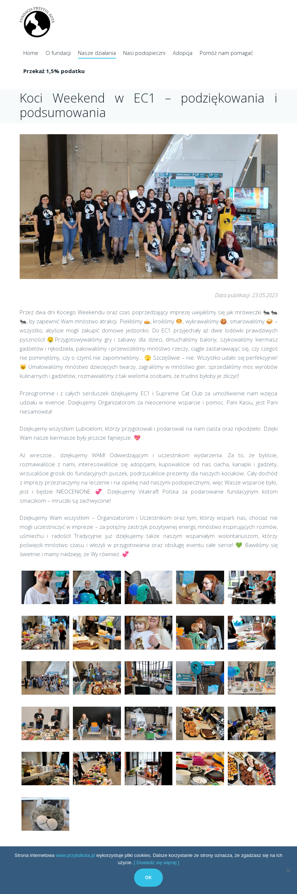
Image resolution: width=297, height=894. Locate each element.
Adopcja (182, 52)
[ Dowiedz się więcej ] (156, 862)
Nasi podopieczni (144, 52)
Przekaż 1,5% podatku (54, 71)
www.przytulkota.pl (75, 855)
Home (30, 52)
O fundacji (58, 52)
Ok (148, 877)
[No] (288, 870)
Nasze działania (97, 52)
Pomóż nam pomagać (226, 52)
